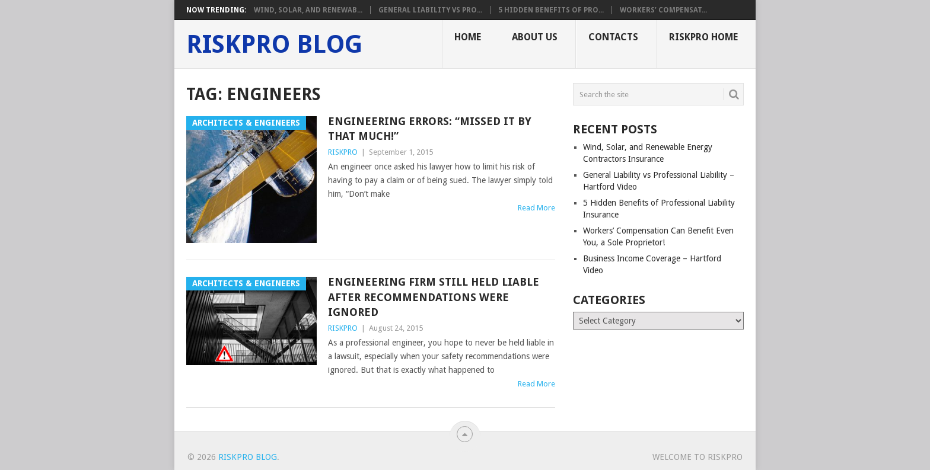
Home (467, 37)
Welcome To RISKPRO (697, 457)
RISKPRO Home (703, 37)
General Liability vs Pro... (430, 10)
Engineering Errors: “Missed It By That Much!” (429, 128)
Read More (536, 207)
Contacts (613, 37)
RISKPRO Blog (274, 44)
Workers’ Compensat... (663, 10)
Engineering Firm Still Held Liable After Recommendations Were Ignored (433, 297)
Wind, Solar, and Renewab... (308, 10)
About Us (535, 37)
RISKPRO (343, 152)
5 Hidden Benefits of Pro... (551, 10)
